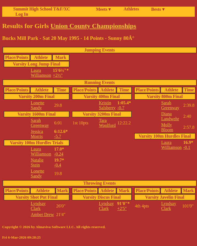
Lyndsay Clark (38, 206)
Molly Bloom (167, 127)
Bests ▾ (157, 9)
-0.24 (58, 154)
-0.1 (186, 147)
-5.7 (57, 136)
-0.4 (57, 165)
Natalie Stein (37, 162)
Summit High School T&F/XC (41, 9)
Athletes (131, 9)
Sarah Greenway (40, 123)
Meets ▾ (103, 9)
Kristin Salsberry (107, 105)
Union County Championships (93, 25)
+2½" (58, 75)
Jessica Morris (37, 134)
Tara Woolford (107, 123)
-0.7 (120, 107)
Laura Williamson (41, 73)
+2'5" (122, 208)
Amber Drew (42, 214)
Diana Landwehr (170, 116)
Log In (20, 14)
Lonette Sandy (37, 105)
